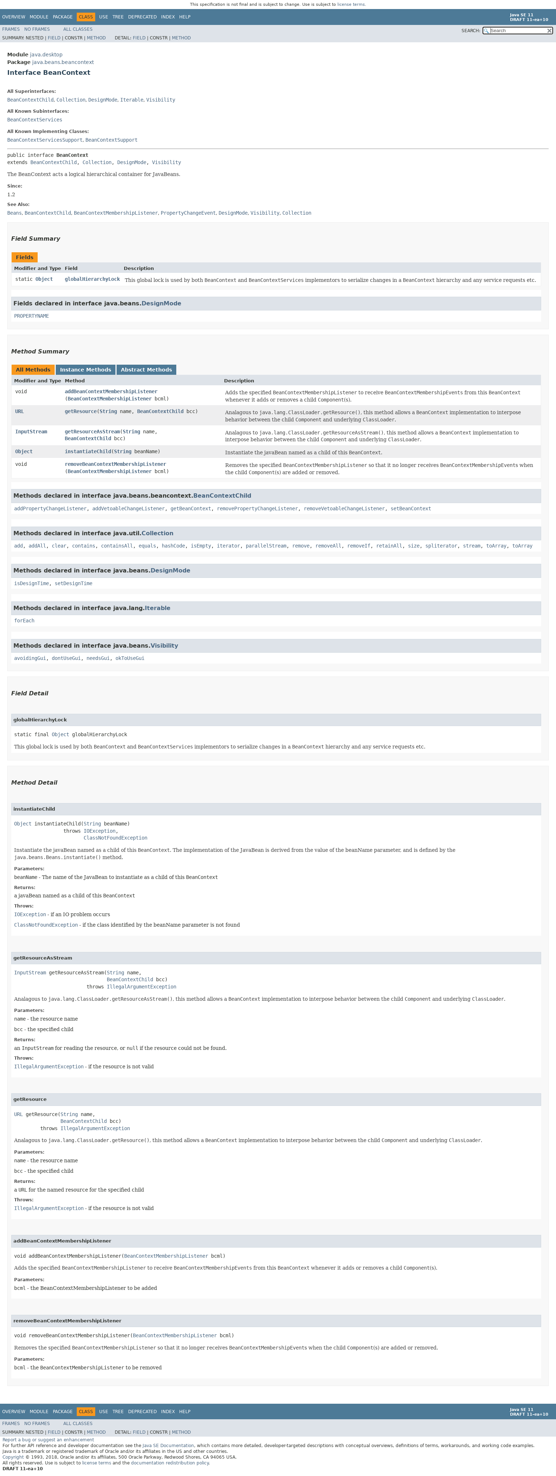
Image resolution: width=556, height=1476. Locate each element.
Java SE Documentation (168, 1445)
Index (168, 17)
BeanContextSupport (111, 140)
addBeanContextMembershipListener (111, 391)
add (18, 546)
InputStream (31, 431)
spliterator (441, 546)
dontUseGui (66, 658)
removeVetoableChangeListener (344, 508)
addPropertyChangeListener (50, 508)
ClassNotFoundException (115, 838)
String (108, 411)
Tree (118, 17)
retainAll (389, 546)
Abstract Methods (146, 370)
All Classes (78, 29)
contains (83, 546)
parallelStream (266, 546)
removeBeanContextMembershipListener (115, 464)
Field (54, 37)
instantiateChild (88, 451)
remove (300, 546)
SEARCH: (471, 30)
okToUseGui (129, 658)
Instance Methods (85, 370)
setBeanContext (411, 508)
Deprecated (142, 17)
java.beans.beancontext (63, 62)
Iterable (131, 100)
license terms (351, 4)
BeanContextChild (30, 100)
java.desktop (46, 54)
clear (59, 546)
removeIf (358, 546)
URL (19, 411)
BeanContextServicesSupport (45, 140)
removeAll (328, 546)
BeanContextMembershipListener (110, 399)
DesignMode (102, 100)
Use (103, 17)
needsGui (98, 658)
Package (63, 17)
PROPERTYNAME (31, 316)
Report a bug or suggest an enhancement (48, 1439)
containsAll (117, 546)
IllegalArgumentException (141, 987)
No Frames (37, 29)
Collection (70, 100)
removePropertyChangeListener (257, 508)
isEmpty (201, 546)
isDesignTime (31, 583)
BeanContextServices (34, 120)
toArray (496, 546)
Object (44, 279)
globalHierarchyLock (92, 279)
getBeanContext (190, 508)
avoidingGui (30, 658)
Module (39, 17)
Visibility (160, 100)
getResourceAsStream (92, 431)
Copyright (13, 1457)
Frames (11, 29)
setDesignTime (73, 583)
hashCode (173, 546)
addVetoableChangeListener (128, 508)
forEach (24, 620)
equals (147, 546)
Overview (13, 17)
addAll (37, 546)
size (414, 546)
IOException (99, 831)
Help (184, 17)
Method (96, 37)
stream (471, 546)
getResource (81, 411)
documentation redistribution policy (169, 1463)
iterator (228, 546)
